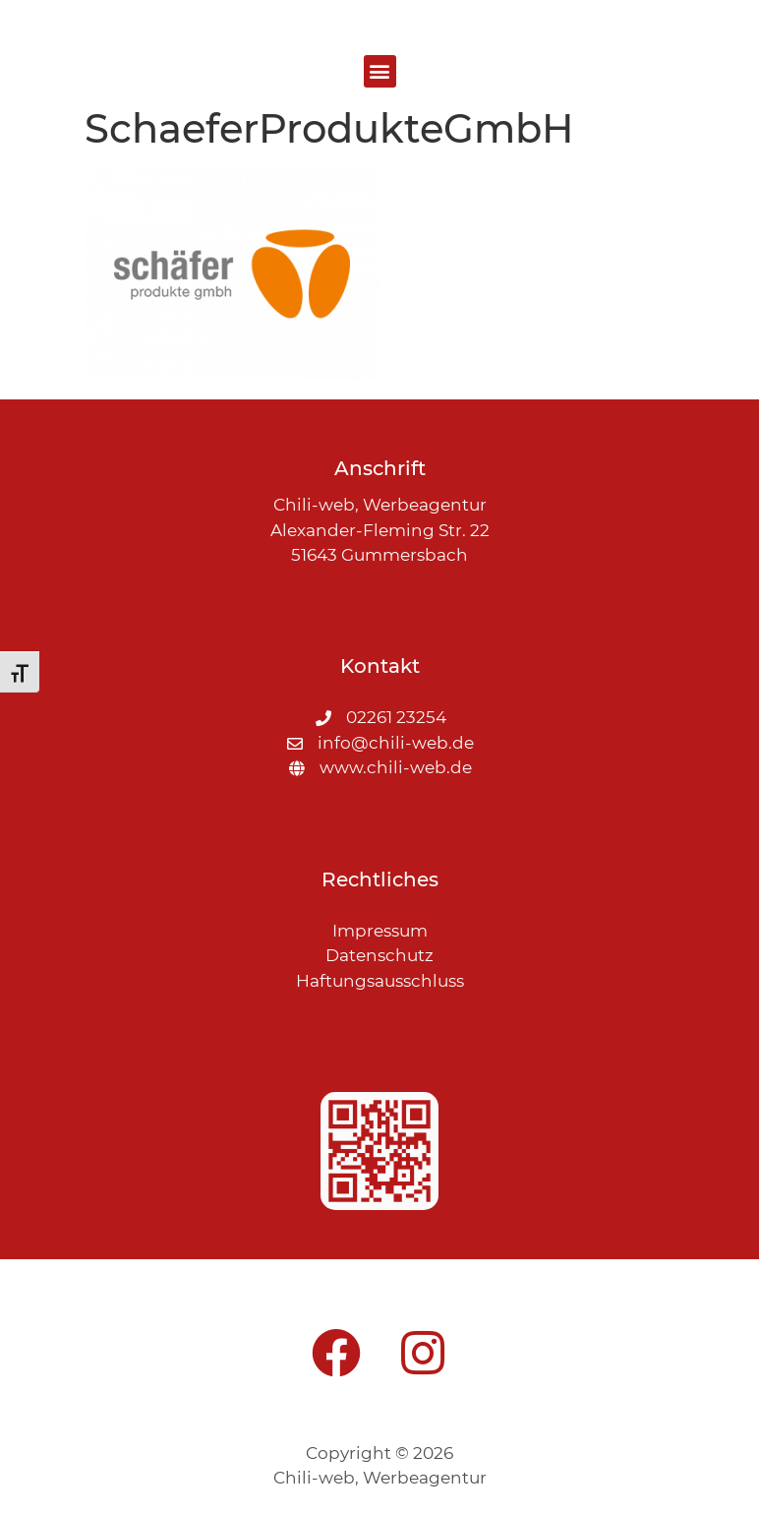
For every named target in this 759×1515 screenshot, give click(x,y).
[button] (380, 71)
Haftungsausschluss (380, 981)
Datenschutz (379, 955)
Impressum (380, 930)
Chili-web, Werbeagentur (380, 1477)
